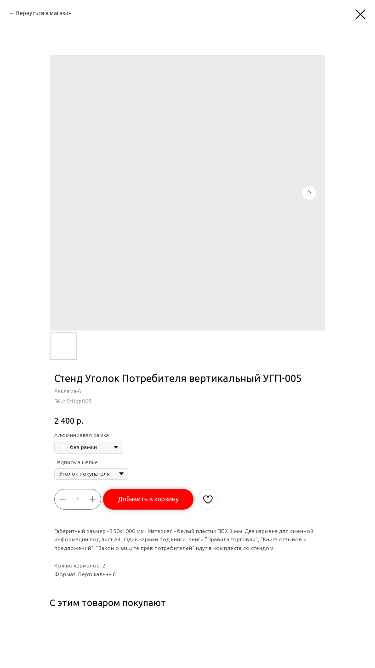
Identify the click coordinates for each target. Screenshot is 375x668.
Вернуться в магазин (44, 13)
